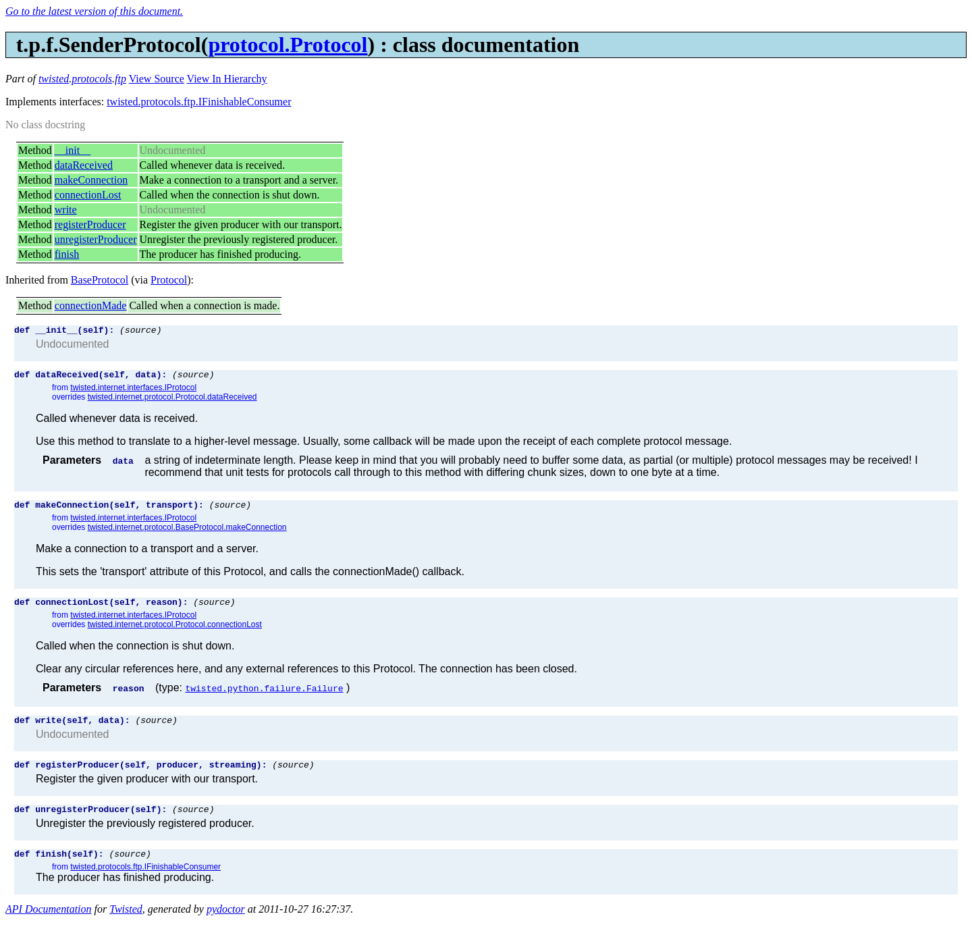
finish (67, 254)
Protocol (169, 280)
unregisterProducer (96, 239)
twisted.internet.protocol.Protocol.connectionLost (175, 632)
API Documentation (48, 925)
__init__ (72, 150)
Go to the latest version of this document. (94, 11)
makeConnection (91, 180)
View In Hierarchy (227, 78)
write (66, 209)
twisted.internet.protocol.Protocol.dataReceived (172, 401)
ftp (120, 78)
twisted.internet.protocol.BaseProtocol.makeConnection (187, 533)
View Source (156, 78)
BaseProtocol (99, 280)
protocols (92, 78)
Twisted (125, 925)
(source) (140, 331)
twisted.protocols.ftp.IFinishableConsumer (199, 101)
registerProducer (90, 224)
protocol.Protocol (287, 44)
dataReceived (84, 165)
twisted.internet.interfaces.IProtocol (133, 391)
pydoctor (226, 925)
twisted (53, 78)
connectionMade (91, 305)
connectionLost (88, 194)
